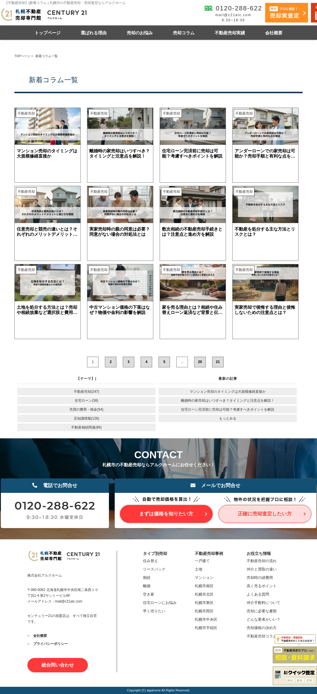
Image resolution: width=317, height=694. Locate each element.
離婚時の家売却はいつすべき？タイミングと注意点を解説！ (227, 401)
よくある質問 (258, 594)
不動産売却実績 (230, 32)
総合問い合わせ (57, 665)
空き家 (148, 594)
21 (218, 362)
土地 (198, 569)
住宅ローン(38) (86, 401)
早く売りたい (154, 611)
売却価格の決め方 (262, 628)
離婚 (146, 586)
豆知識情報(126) (86, 418)
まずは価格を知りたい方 (166, 514)
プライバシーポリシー (50, 644)
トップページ (48, 32)
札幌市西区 (204, 611)
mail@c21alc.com (233, 15)
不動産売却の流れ (262, 561)
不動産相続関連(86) (86, 427)
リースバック (154, 569)
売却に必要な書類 (262, 611)
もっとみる (227, 418)
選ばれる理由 (94, 32)
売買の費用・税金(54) (86, 409)
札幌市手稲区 (206, 628)
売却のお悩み (140, 32)
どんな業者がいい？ (263, 619)
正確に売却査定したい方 (265, 514)
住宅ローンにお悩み (160, 603)
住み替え (150, 561)
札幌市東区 (204, 603)
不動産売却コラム (262, 636)
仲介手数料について (263, 603)
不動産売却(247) (86, 392)
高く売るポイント (262, 586)
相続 (146, 577)
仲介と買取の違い (262, 569)
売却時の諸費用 (260, 577)
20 (200, 362)
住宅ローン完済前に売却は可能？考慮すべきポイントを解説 (227, 409)
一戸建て (202, 561)
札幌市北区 (204, 594)
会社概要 (273, 32)
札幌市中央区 (206, 619)
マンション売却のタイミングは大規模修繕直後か (228, 392)
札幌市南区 (204, 586)
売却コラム (184, 32)
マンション (204, 577)
